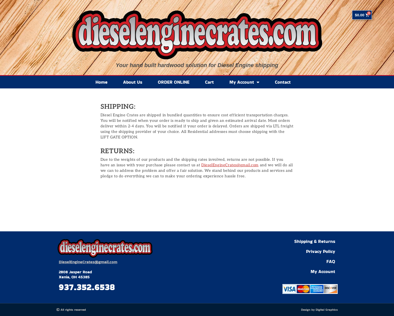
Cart (209, 82)
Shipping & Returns (314, 241)
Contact (283, 82)
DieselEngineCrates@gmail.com (230, 165)
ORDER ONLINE (173, 82)
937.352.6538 (87, 287)
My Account (244, 82)
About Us (132, 82)
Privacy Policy (320, 251)
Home (101, 82)
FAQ (330, 261)
